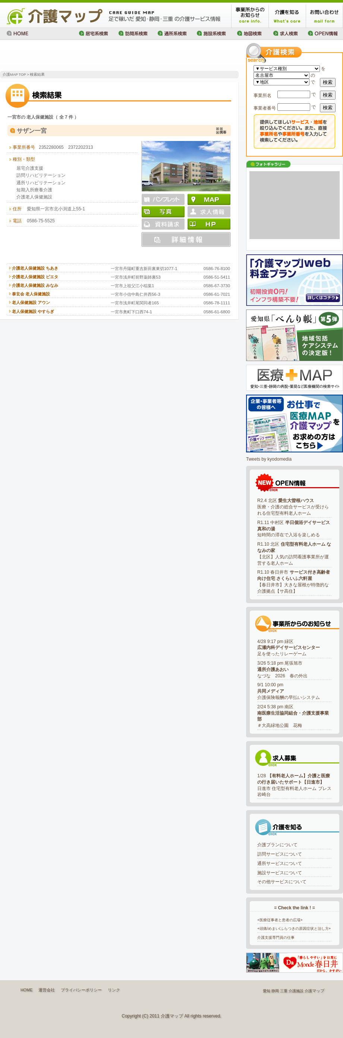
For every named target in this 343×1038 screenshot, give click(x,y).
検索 (328, 82)
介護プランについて (277, 844)
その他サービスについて (281, 881)
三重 (283, 991)
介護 (308, 991)
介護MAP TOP (14, 74)
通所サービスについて (279, 863)
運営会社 (46, 990)
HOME (26, 990)
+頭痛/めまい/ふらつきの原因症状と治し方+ (294, 928)
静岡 (275, 991)
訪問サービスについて (279, 854)
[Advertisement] (87, 56)
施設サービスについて (279, 872)
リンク (114, 990)
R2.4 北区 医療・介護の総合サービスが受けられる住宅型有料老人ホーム (293, 507)
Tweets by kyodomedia (269, 459)
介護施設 (296, 991)
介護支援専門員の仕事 (276, 937)
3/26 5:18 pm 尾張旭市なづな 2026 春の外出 (282, 669)
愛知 (266, 991)
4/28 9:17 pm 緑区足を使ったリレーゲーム (288, 648)
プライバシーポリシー (81, 990)
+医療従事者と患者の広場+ (280, 920)
